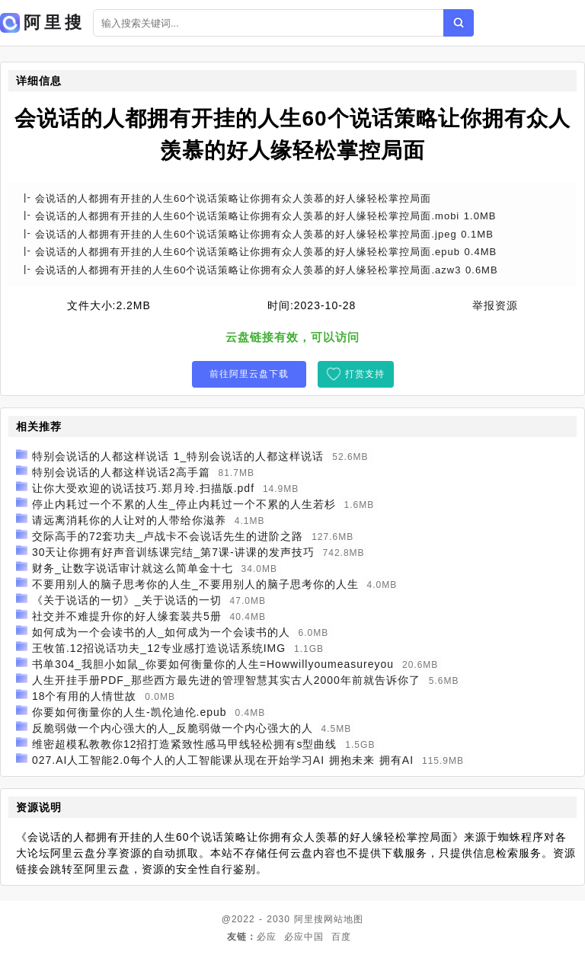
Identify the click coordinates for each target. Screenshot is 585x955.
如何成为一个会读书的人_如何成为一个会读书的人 (161, 632)
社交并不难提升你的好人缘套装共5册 (127, 616)
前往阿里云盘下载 (249, 374)
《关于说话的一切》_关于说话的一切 (127, 600)
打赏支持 (365, 374)
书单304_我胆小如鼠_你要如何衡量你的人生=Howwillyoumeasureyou (213, 664)
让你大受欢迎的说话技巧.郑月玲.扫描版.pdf (143, 488)
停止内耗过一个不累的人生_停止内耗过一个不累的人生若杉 (184, 504)
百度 (341, 936)
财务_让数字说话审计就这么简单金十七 (132, 568)
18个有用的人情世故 (84, 696)
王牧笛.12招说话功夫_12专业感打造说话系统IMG (159, 648)
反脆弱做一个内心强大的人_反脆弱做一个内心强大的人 (172, 728)
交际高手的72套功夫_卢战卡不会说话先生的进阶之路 (167, 536)
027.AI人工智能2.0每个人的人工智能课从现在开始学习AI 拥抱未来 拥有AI (223, 760)
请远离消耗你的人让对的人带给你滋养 (129, 520)
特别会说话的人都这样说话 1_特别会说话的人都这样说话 (178, 456)
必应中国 (304, 936)
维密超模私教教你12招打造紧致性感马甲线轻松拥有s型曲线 (184, 744)
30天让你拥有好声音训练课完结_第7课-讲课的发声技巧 (173, 552)
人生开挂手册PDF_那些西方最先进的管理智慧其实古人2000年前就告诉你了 (226, 680)
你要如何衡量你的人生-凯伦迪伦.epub (129, 712)
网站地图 (343, 919)
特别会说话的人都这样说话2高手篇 (121, 472)
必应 (267, 936)
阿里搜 (309, 919)
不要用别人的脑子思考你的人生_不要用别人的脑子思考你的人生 (195, 584)
